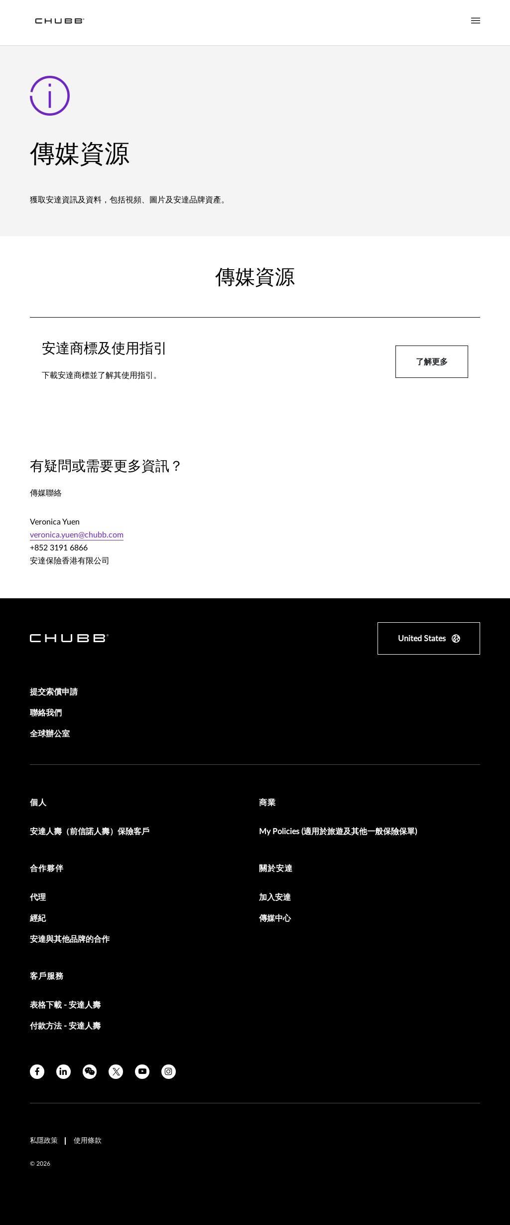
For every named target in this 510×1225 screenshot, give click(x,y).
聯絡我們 (46, 713)
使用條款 (88, 1140)
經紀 (38, 918)
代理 (38, 897)
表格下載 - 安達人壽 (65, 1005)
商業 (267, 803)
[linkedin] (63, 1071)
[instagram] (168, 1071)
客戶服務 (47, 976)
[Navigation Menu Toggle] (475, 21)
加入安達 (275, 897)
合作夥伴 (47, 869)
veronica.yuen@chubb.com (77, 535)
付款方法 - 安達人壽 (65, 1026)
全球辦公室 (50, 734)
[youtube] (142, 1071)
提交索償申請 (54, 692)
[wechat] (90, 1071)
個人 (38, 803)
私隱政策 (44, 1140)
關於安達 (276, 869)
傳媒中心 (275, 918)
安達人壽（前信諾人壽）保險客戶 (89, 832)
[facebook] (37, 1071)
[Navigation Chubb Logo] (60, 22)
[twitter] (116, 1071)
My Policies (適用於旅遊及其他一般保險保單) (338, 832)
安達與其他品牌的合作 (70, 939)
